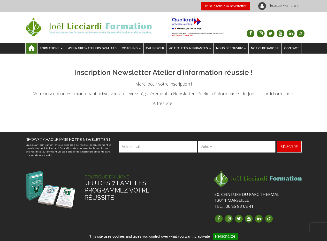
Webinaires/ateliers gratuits (92, 48)
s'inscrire (289, 147)
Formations (51, 48)
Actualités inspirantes (190, 48)
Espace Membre (278, 5)
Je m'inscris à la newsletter (225, 6)
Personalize (225, 236)
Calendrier (155, 48)
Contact (291, 48)
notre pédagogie (265, 48)
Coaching (131, 48)
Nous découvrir (231, 48)
